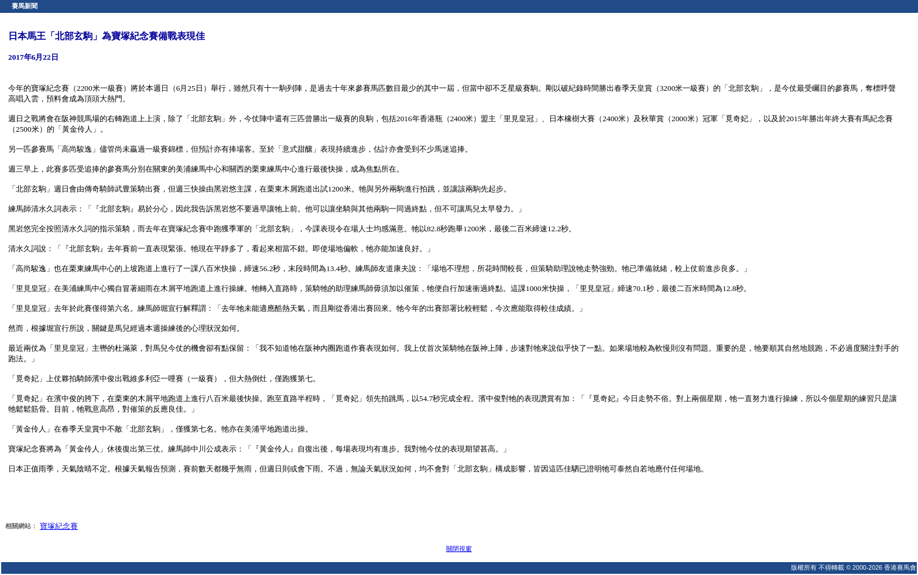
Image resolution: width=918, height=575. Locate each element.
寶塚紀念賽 (59, 526)
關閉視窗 (459, 548)
